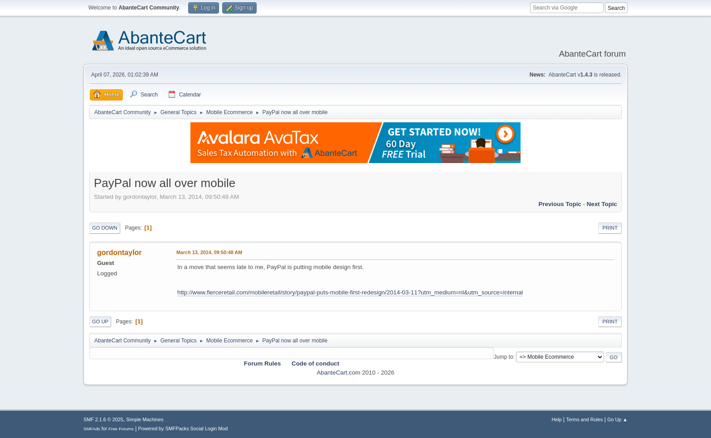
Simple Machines (144, 419)
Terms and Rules (584, 419)
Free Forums (121, 428)
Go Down (104, 228)
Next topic (602, 204)
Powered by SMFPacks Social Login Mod (183, 428)
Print (610, 228)
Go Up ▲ (617, 419)
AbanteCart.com (338, 372)
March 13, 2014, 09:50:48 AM (209, 252)
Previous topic (559, 204)
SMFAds (91, 428)
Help (557, 419)
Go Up (100, 321)
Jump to (503, 357)
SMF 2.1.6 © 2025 (103, 419)
